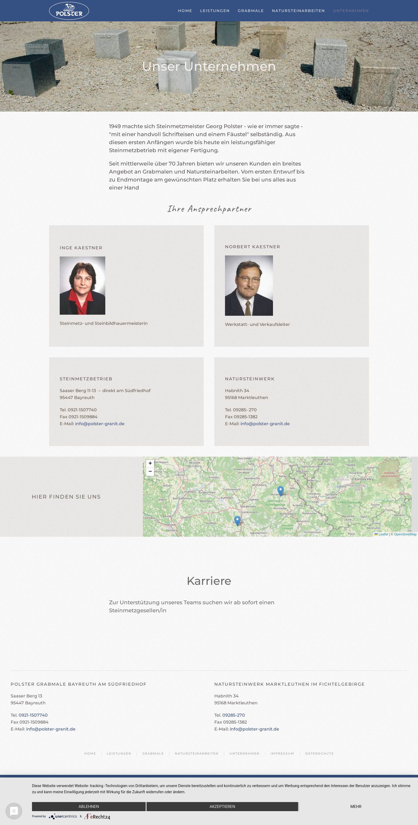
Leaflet (381, 534)
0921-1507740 (33, 715)
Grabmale (251, 10)
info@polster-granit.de (99, 423)
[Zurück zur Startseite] (69, 10)
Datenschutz (319, 753)
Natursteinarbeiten (298, 10)
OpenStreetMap (405, 534)
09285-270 (233, 715)
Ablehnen (89, 806)
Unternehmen (351, 10)
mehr (355, 806)
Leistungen (215, 10)
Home (185, 10)
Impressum (282, 753)
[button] (280, 491)
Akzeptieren (222, 806)
